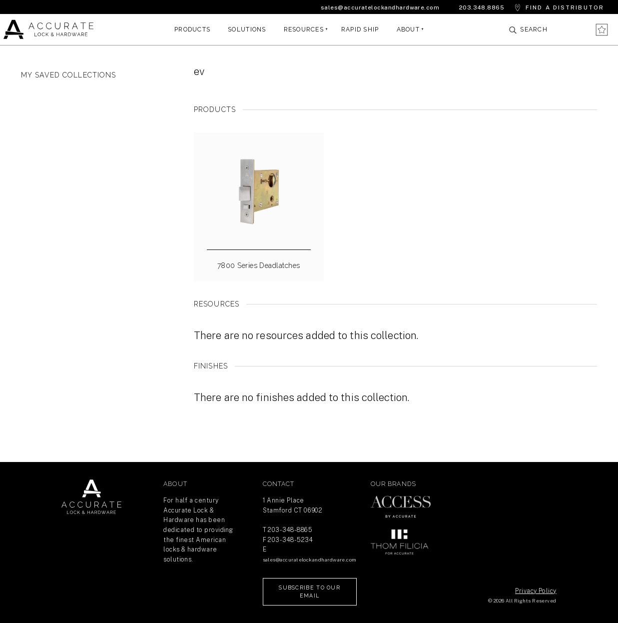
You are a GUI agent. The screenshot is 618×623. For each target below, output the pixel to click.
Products (192, 29)
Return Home (91, 497)
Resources (304, 29)
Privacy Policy (535, 590)
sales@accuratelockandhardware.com (380, 7)
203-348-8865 (290, 530)
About (408, 29)
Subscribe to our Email (309, 591)
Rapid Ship (360, 29)
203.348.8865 (482, 7)
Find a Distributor (565, 7)
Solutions (247, 29)
